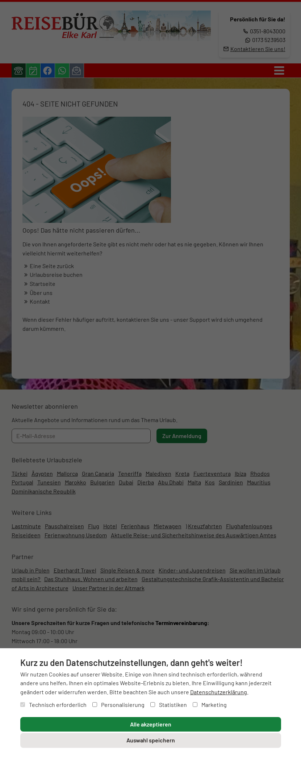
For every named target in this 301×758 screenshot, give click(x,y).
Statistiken (168, 704)
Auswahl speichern (150, 740)
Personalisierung (118, 704)
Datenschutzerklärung (218, 691)
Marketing (210, 704)
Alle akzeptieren (150, 724)
